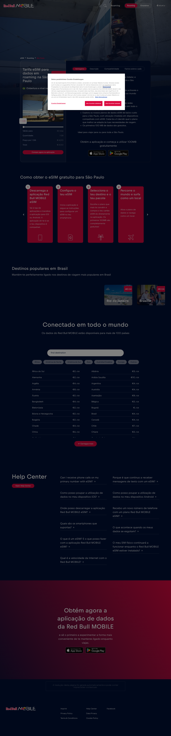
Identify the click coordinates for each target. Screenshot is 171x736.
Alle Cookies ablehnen (93, 103)
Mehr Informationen (101, 97)
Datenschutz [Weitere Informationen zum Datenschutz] (106, 87)
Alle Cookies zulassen (113, 103)
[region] (86, 92)
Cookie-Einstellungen (58, 103)
